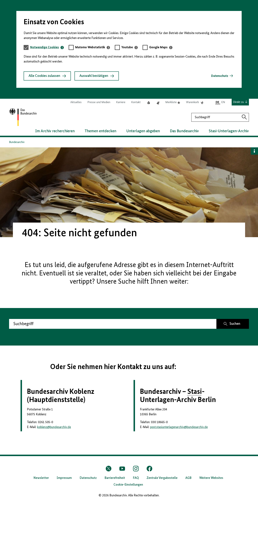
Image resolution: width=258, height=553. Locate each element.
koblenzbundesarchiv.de (54, 477)
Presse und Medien (98, 102)
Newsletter (41, 528)
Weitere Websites (211, 528)
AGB (188, 528)
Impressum (64, 528)
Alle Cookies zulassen (47, 76)
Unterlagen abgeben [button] (143, 131)
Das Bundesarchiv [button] (184, 131)
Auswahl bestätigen (96, 76)
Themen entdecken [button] (100, 131)
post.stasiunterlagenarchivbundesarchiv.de (179, 477)
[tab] (47, 47)
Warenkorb (194, 102)
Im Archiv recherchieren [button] (55, 131)
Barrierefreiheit (114, 528)
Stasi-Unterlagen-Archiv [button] (229, 131)
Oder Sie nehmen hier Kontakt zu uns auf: (113, 367)
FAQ (136, 528)
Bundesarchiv (17, 142)
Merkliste (172, 102)
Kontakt (136, 102)
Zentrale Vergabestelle (162, 528)
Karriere (120, 102)
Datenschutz (219, 76)
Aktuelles (76, 102)
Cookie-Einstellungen (128, 534)
